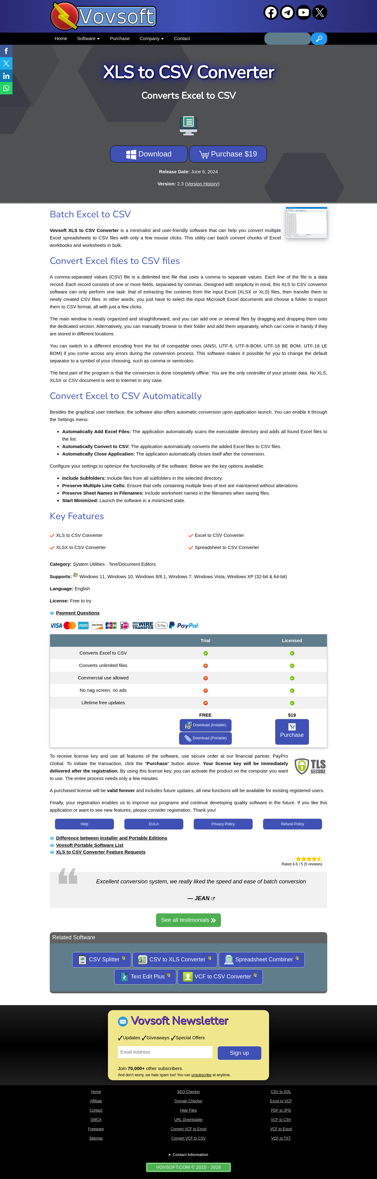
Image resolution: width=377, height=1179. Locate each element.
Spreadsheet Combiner (262, 960)
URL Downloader (189, 1120)
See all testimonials (188, 920)
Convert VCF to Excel (188, 1129)
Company (152, 38)
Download (148, 155)
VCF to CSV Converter (220, 977)
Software (88, 38)
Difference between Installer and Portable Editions (111, 838)
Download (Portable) (205, 738)
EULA (154, 824)
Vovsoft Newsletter (179, 1020)
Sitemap (96, 1138)
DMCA (96, 1120)
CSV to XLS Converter (175, 960)
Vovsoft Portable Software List (89, 845)
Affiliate (96, 1101)
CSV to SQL (281, 1092)
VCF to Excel (281, 1129)
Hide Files (188, 1110)
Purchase (119, 38)
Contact (182, 38)
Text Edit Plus (145, 977)
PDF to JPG (281, 1110)
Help (84, 824)
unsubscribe (201, 1075)
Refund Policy (292, 824)
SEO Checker (188, 1092)
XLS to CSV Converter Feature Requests (101, 852)
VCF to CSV (281, 1120)
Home (61, 38)
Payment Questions (78, 612)
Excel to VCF (281, 1101)
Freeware (96, 1129)
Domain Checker (188, 1101)
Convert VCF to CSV (188, 1138)
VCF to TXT (281, 1138)
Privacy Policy (223, 824)
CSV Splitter (101, 960)
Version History (202, 183)
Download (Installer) (205, 725)
